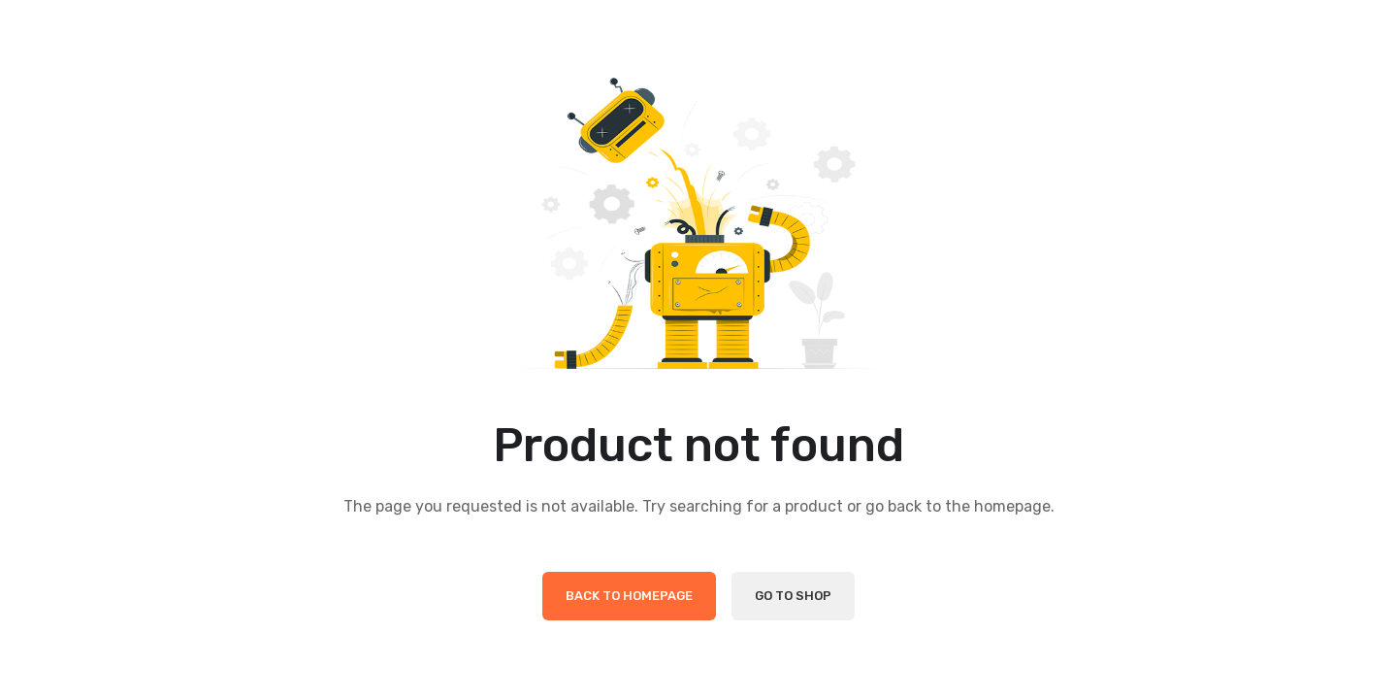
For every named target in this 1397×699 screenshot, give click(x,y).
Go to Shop (793, 595)
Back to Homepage (629, 595)
